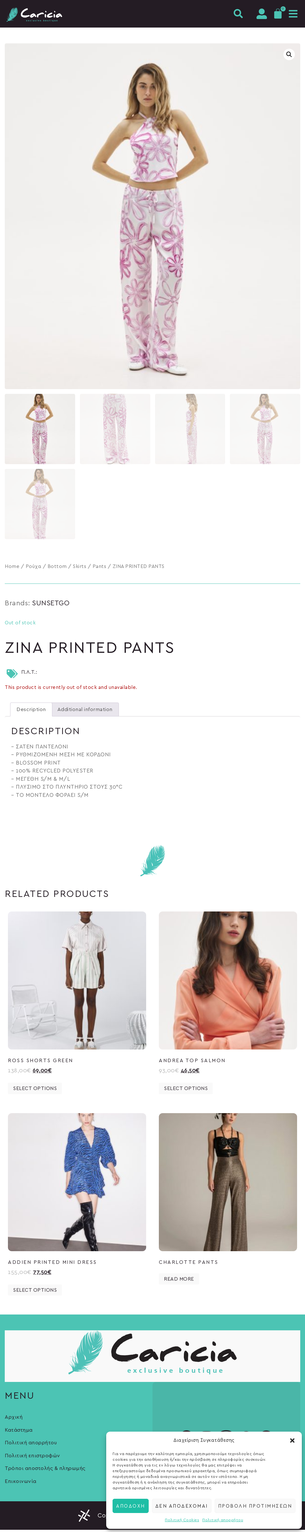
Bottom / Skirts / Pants (77, 567)
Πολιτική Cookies (182, 1520)
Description (31, 711)
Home (12, 567)
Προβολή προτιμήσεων (255, 1506)
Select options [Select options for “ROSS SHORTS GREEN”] (35, 1090)
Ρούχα (34, 567)
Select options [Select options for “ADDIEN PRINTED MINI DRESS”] (35, 1292)
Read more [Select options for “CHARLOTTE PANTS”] (179, 1280)
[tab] (31, 712)
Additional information (85, 711)
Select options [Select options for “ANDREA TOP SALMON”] (186, 1090)
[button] (292, 1440)
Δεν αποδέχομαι (181, 1506)
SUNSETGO (50, 604)
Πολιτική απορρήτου (222, 1520)
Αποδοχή (130, 1506)
